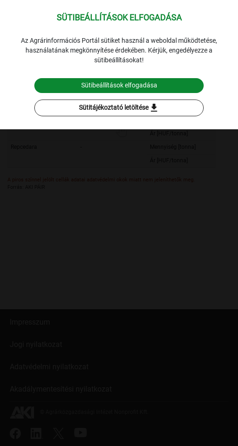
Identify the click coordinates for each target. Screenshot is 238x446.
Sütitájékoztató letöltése (119, 107)
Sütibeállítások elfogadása (119, 85)
